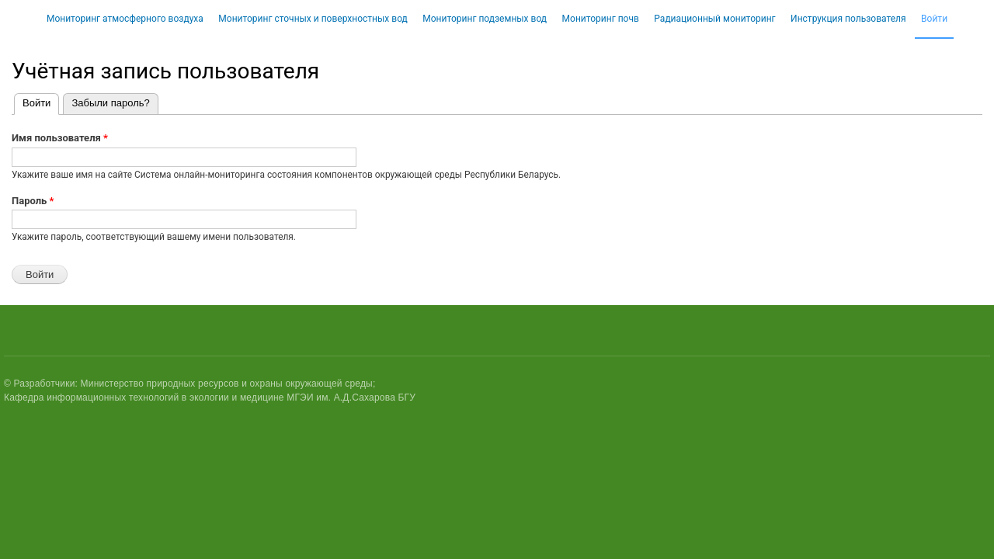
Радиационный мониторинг (714, 18)
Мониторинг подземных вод (484, 18)
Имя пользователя (60, 138)
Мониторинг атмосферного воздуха (125, 18)
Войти (934, 18)
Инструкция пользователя (848, 18)
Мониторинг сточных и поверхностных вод (313, 18)
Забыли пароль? (110, 103)
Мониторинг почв (600, 18)
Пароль (33, 201)
